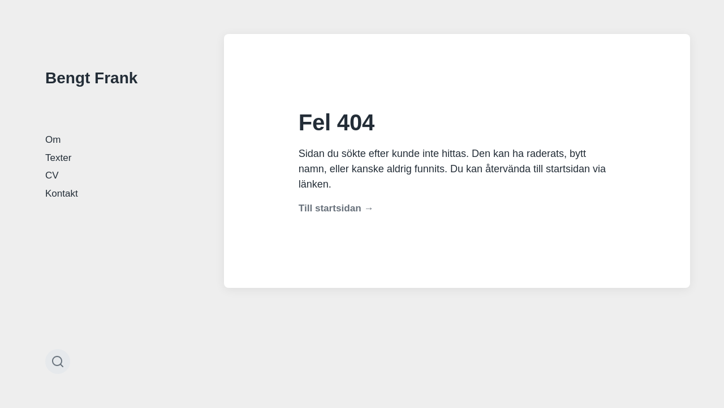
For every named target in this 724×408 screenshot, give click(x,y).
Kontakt (61, 193)
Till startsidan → (336, 208)
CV (52, 175)
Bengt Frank (91, 78)
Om (53, 139)
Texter (58, 157)
